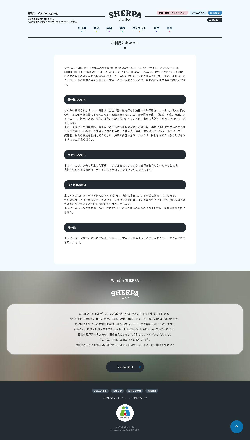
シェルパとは (124, 367)
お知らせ (117, 390)
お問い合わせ (134, 390)
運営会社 (152, 390)
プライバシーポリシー (115, 398)
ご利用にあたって (139, 398)
